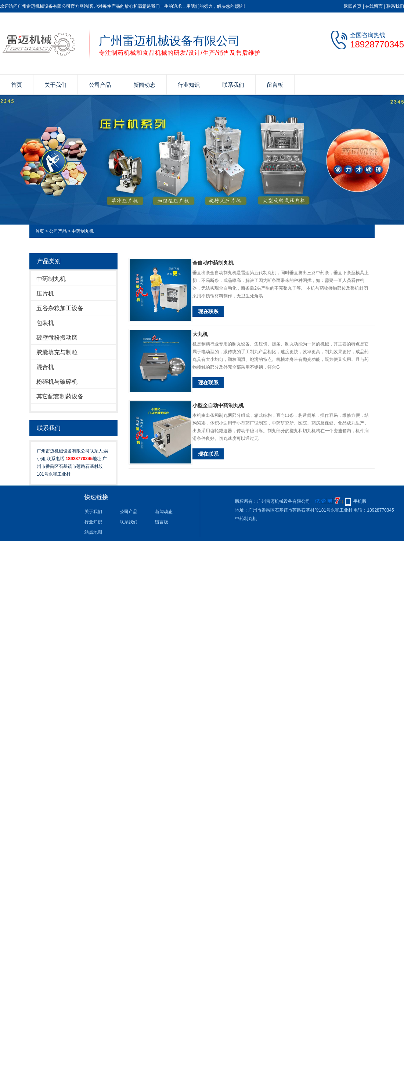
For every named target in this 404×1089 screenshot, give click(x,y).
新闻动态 (144, 85)
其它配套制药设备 (59, 396)
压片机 (45, 293)
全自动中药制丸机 (213, 263)
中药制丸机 (83, 231)
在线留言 (374, 6)
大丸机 (200, 334)
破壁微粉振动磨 (56, 337)
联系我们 (395, 6)
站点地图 (93, 532)
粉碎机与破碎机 (56, 382)
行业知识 (189, 85)
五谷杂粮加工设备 (59, 308)
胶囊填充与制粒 (56, 352)
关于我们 (55, 85)
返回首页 (352, 6)
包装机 (45, 323)
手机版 (360, 501)
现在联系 (208, 311)
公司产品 (100, 85)
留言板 (275, 85)
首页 (16, 85)
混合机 (45, 367)
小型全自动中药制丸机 (218, 405)
